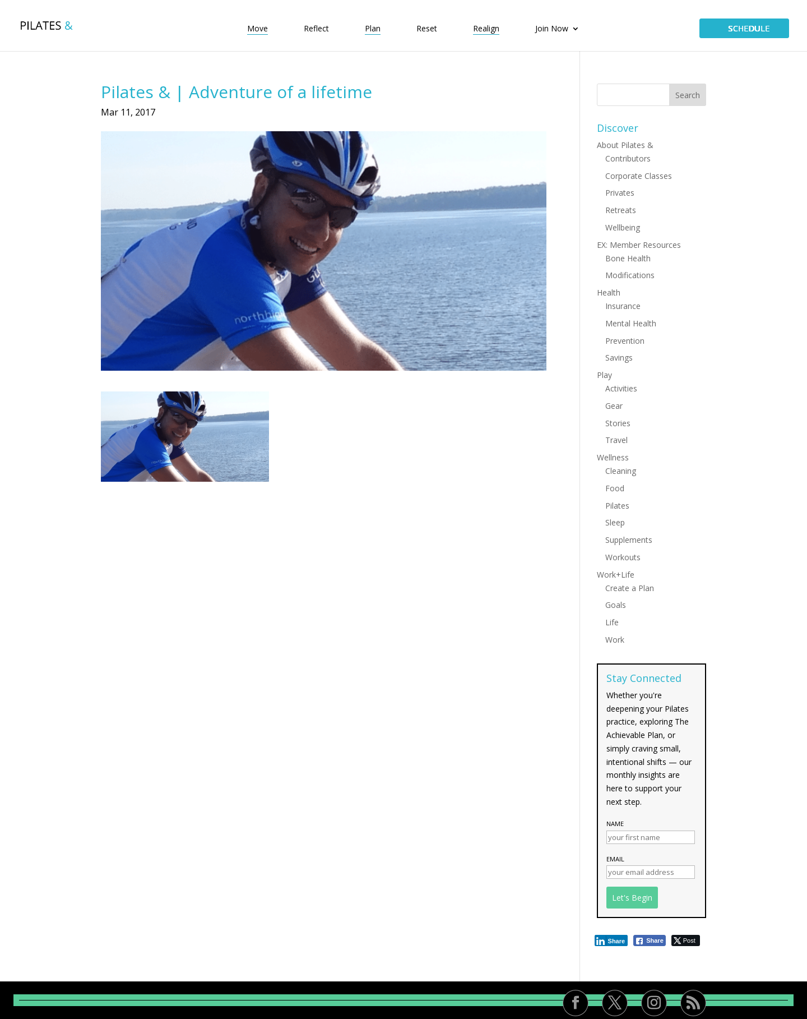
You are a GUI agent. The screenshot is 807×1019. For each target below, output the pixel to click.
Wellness (613, 457)
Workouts (623, 557)
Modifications (630, 275)
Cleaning (620, 470)
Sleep (615, 522)
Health (608, 292)
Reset (426, 29)
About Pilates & (625, 145)
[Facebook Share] (649, 940)
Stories (617, 423)
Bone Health (628, 258)
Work (614, 639)
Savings (619, 357)
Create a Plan (629, 588)
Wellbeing (622, 227)
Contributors (628, 158)
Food (614, 488)
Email (615, 859)
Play (604, 375)
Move (257, 29)
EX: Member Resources (639, 244)
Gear (614, 405)
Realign (486, 29)
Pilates (617, 505)
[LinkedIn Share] (611, 940)
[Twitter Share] (685, 940)
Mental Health (630, 323)
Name (615, 823)
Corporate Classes (638, 175)
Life (612, 622)
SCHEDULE (744, 28)
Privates (619, 192)
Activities (621, 388)
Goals (615, 605)
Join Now (551, 29)
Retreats (620, 210)
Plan (373, 29)
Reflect (316, 29)
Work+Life (615, 574)
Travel (616, 440)
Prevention (624, 340)
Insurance (623, 306)
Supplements (628, 539)
